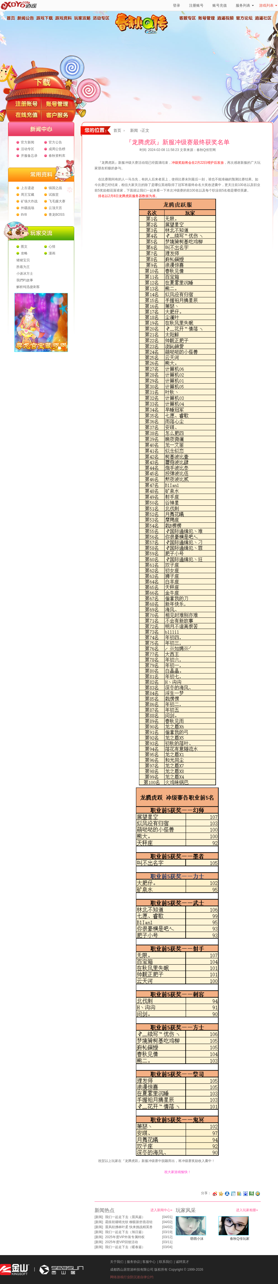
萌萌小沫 (196, 1239)
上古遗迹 (27, 188)
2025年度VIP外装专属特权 (125, 1237)
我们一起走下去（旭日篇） (125, 1232)
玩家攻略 (82, 18)
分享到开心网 (221, 1193)
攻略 (24, 253)
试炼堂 (54, 195)
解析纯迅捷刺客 (28, 287)
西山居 (60, 1269)
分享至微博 (215, 1193)
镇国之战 (55, 188)
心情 (52, 247)
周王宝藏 (27, 195)
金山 (14, 1269)
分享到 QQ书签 (239, 1193)
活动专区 (101, 18)
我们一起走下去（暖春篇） (125, 1247)
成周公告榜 (57, 149)
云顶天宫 (55, 208)
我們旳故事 (24, 280)
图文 (24, 247)
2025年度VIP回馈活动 (121, 1242)
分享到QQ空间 (257, 1193)
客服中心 (149, 1262)
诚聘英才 (182, 1262)
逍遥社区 (263, 18)
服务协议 (133, 1262)
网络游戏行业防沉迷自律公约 (131, 1277)
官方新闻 (27, 142)
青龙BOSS (56, 215)
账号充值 (219, 5)
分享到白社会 (233, 1193)
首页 (10, 18)
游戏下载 (44, 18)
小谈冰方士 (24, 273)
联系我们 (165, 1262)
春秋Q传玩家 (239, 1239)
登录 (176, 5)
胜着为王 (23, 267)
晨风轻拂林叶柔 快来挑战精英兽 (129, 1227)
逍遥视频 (225, 18)
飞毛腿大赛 (57, 201)
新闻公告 (25, 18)
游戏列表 (268, 5)
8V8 (24, 215)
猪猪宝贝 (23, 260)
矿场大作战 (29, 201)
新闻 (134, 130)
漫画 (52, 253)
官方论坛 (244, 18)
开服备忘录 (29, 156)
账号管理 (206, 18)
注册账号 (196, 5)
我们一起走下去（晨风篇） (125, 1217)
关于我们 (116, 1262)
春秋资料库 (57, 156)
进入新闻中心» (161, 1210)
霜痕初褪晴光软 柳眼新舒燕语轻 (129, 1222)
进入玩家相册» (247, 1210)
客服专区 (187, 18)
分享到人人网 (227, 1193)
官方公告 (55, 142)
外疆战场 (27, 208)
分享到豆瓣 (251, 1193)
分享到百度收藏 (245, 1193)
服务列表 (245, 5)
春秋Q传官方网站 (143, 33)
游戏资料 (63, 18)
